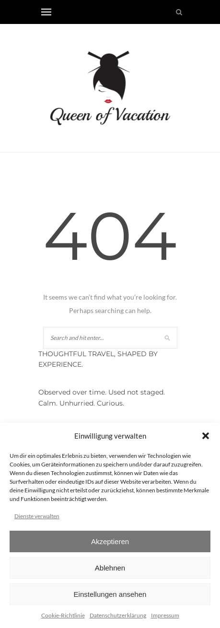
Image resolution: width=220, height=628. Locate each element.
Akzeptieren (110, 541)
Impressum (165, 615)
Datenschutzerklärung (118, 615)
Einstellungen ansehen (110, 594)
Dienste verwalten (36, 516)
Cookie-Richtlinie (63, 615)
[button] (205, 436)
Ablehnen (110, 568)
